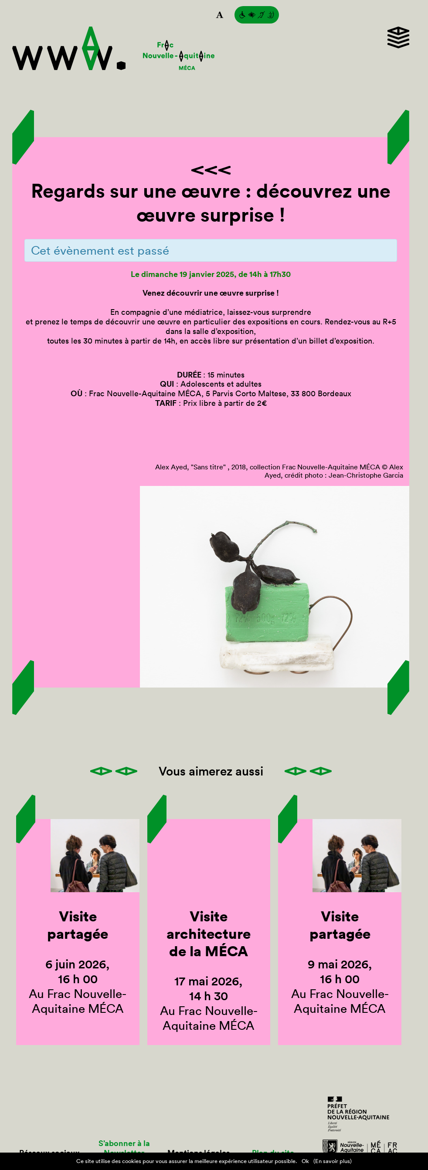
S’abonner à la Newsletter (124, 1148)
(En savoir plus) (332, 1161)
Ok (305, 1161)
